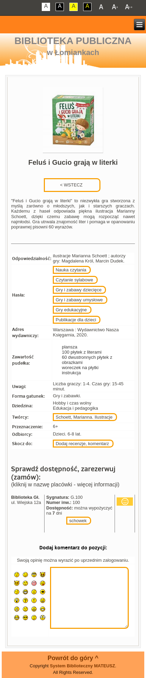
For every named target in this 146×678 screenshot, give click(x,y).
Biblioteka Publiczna (73, 40)
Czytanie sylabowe (74, 279)
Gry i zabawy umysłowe (79, 299)
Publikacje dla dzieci (76, 319)
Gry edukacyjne (71, 309)
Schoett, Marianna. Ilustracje (84, 417)
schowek (78, 520)
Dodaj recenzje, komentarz (82, 443)
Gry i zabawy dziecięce (78, 289)
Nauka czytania (71, 269)
